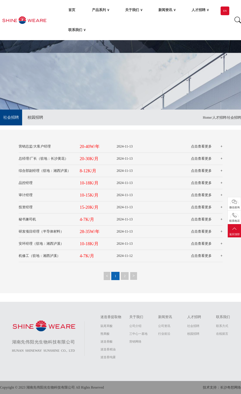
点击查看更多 (201, 146)
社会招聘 (11, 117)
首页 (71, 10)
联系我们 (75, 30)
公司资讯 (164, 326)
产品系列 (99, 10)
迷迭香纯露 (108, 357)
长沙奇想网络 (230, 387)
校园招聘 (35, 117)
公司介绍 (135, 326)
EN (225, 10)
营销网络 (135, 341)
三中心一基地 (138, 333)
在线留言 (222, 333)
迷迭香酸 (106, 341)
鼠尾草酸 (106, 326)
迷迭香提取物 (110, 317)
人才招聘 (198, 10)
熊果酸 (105, 333)
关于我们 (132, 10)
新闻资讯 (165, 10)
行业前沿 (164, 333)
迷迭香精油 (108, 349)
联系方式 (222, 326)
